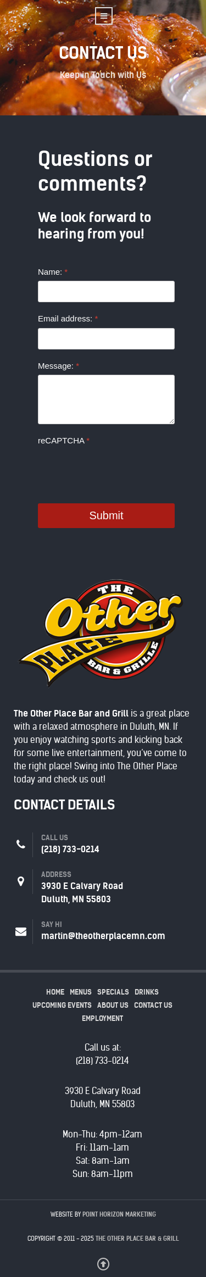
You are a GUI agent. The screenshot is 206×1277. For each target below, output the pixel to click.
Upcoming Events (62, 1005)
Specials (113, 992)
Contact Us (153, 1005)
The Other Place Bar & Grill (137, 1238)
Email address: (68, 318)
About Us (113, 1005)
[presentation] (121, 470)
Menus (81, 992)
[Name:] (106, 291)
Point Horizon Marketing (119, 1214)
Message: (58, 365)
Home (55, 992)
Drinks (147, 992)
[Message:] (106, 399)
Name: (53, 271)
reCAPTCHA (64, 440)
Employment (102, 1018)
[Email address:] (106, 338)
